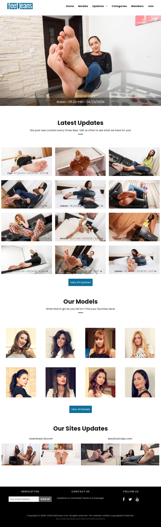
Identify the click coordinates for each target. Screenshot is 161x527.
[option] (80, 60)
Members (137, 6)
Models (83, 6)
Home (70, 6)
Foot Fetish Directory (95, 518)
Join (151, 6)
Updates (98, 6)
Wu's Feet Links (63, 518)
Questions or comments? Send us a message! (80, 498)
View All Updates (80, 282)
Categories (119, 6)
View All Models (80, 409)
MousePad (77, 518)
